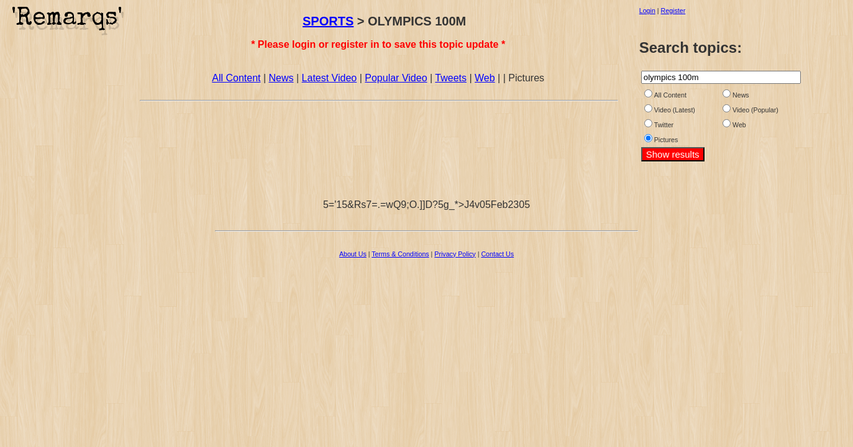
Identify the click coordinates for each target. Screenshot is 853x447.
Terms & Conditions (400, 254)
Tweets (451, 78)
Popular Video (396, 78)
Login (647, 10)
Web (485, 78)
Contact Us (497, 254)
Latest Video (329, 78)
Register (673, 10)
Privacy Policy (454, 254)
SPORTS (328, 21)
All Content (236, 78)
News (281, 78)
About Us (353, 254)
